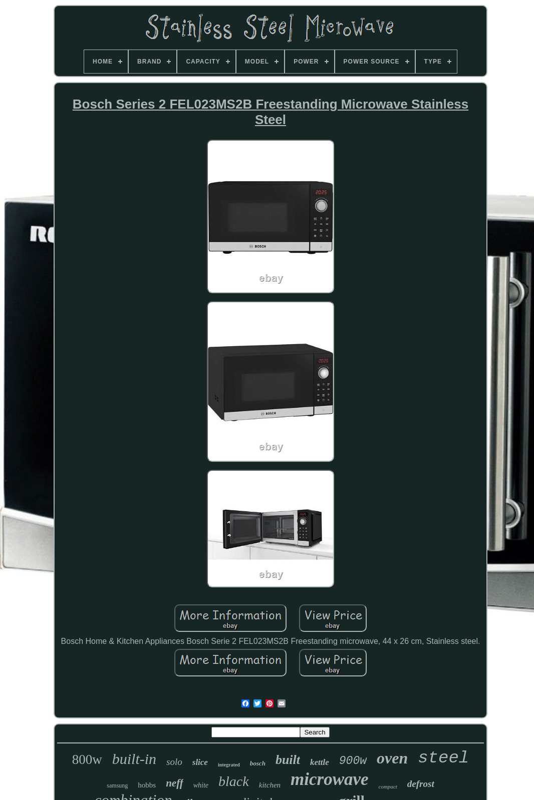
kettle (319, 762)
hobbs (147, 785)
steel (443, 757)
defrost (420, 783)
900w (353, 760)
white (200, 785)
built (288, 759)
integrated (229, 764)
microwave (330, 779)
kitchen (270, 785)
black (233, 781)
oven (392, 758)
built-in (134, 758)
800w (87, 759)
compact (388, 786)
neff (174, 783)
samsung (117, 785)
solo (174, 761)
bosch (257, 763)
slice (200, 762)
